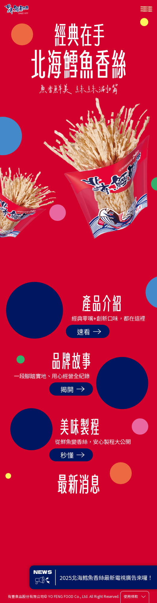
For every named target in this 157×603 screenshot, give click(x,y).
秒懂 (72, 455)
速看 (89, 331)
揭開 (72, 389)
